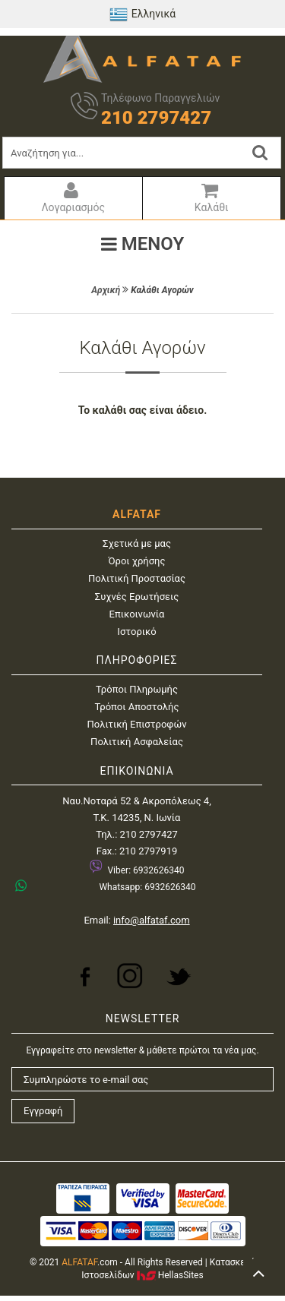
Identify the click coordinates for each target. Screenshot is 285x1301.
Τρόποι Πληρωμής (137, 689)
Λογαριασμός (71, 197)
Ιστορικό (136, 631)
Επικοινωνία (137, 614)
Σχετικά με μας (137, 543)
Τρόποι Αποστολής (137, 706)
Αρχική (105, 290)
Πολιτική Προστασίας (136, 578)
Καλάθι (210, 197)
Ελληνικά (142, 14)
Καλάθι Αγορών (162, 290)
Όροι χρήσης (137, 561)
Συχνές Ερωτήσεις (137, 596)
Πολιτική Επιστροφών (137, 724)
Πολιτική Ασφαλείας (136, 741)
